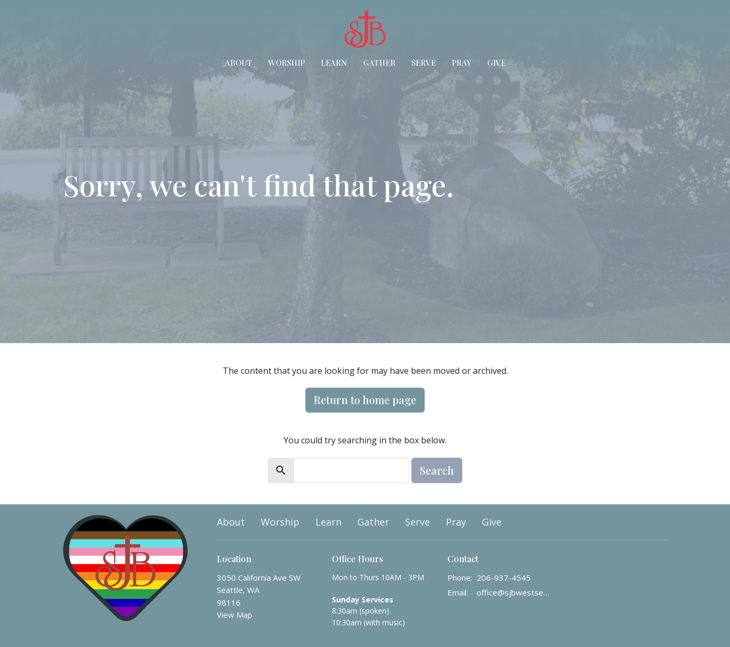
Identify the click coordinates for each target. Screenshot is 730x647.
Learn (334, 62)
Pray (461, 62)
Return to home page (365, 399)
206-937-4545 (504, 577)
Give (496, 62)
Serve (423, 62)
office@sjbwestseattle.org (514, 592)
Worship (286, 62)
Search (437, 470)
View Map (234, 614)
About (238, 62)
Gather (379, 62)
